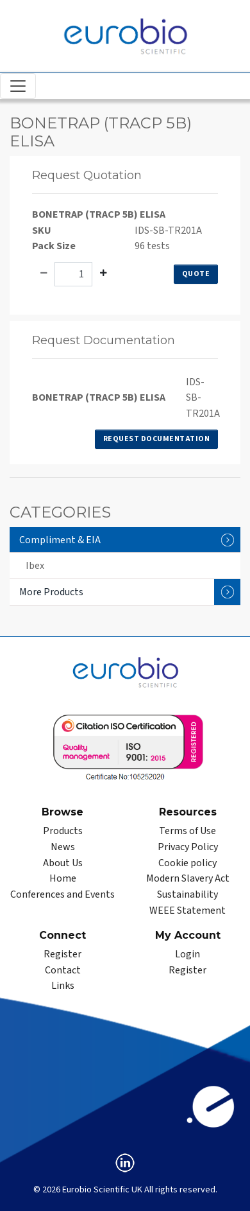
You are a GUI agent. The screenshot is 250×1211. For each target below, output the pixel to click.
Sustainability (187, 894)
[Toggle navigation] (18, 86)
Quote (196, 273)
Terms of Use (187, 831)
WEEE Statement (187, 910)
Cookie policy (187, 863)
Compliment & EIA (129, 539)
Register (62, 954)
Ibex (35, 566)
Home (62, 878)
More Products (129, 592)
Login (187, 954)
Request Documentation (156, 438)
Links (62, 986)
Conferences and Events (62, 894)
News (63, 847)
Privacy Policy (188, 847)
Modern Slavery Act (187, 878)
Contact (63, 970)
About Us (63, 863)
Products (63, 831)
